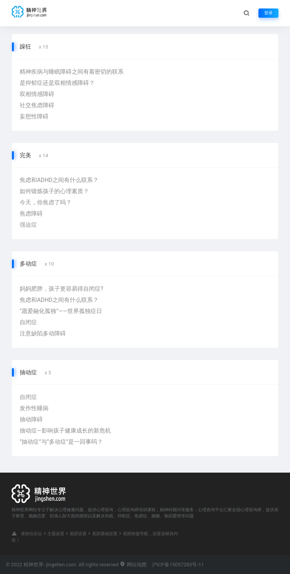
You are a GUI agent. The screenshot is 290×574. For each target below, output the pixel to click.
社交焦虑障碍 (37, 105)
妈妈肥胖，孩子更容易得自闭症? (61, 288)
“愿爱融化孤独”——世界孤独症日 (61, 311)
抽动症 (28, 372)
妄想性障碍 (34, 116)
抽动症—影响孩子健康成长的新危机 (65, 430)
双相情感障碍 (37, 94)
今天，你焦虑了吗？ (46, 202)
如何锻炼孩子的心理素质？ (54, 191)
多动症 (28, 263)
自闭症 (28, 322)
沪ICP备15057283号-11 (178, 564)
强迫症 (28, 224)
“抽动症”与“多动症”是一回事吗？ (61, 441)
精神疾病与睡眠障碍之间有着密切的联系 (72, 71)
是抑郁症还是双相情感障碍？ (57, 82)
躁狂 (25, 46)
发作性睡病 (34, 408)
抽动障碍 (31, 419)
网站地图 (133, 564)
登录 (268, 12)
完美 (25, 155)
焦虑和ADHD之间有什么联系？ (59, 180)
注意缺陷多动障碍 (43, 333)
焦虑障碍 (31, 213)
